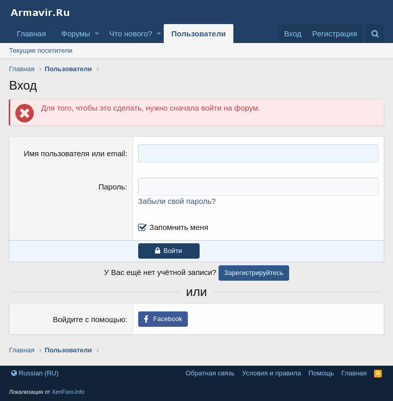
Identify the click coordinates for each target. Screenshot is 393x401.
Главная (31, 33)
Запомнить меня (178, 227)
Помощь (321, 373)
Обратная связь (210, 373)
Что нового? (131, 33)
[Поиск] (375, 33)
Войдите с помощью (89, 319)
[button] (97, 33)
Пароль (112, 186)
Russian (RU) (35, 373)
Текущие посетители (41, 50)
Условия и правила (271, 373)
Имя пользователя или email (74, 153)
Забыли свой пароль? (177, 201)
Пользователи (198, 33)
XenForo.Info (68, 392)
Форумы (75, 33)
